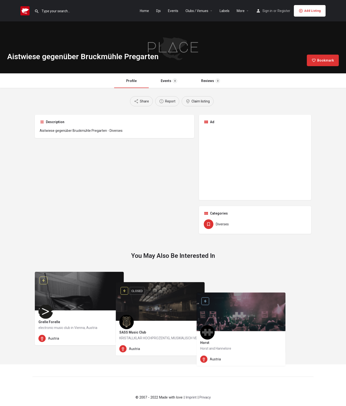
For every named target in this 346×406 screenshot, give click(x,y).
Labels (224, 11)
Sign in (267, 11)
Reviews (210, 81)
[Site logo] (25, 10)
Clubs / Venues (196, 11)
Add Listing (310, 11)
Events (173, 11)
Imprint (191, 397)
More (241, 11)
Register (284, 11)
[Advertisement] (255, 161)
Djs (158, 11)
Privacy (205, 397)
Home (144, 11)
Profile (131, 81)
